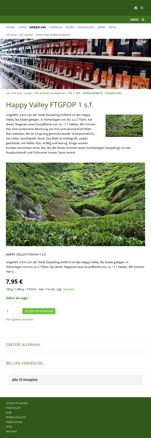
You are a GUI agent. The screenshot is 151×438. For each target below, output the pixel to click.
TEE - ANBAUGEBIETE (89, 93)
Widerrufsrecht (16, 417)
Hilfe (9, 426)
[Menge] (13, 311)
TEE (70, 93)
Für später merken (20, 319)
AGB (8, 412)
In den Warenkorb (39, 311)
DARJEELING (114, 93)
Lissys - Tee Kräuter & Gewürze (44, 93)
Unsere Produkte (17, 403)
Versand (68, 289)
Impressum (13, 408)
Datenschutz (14, 422)
